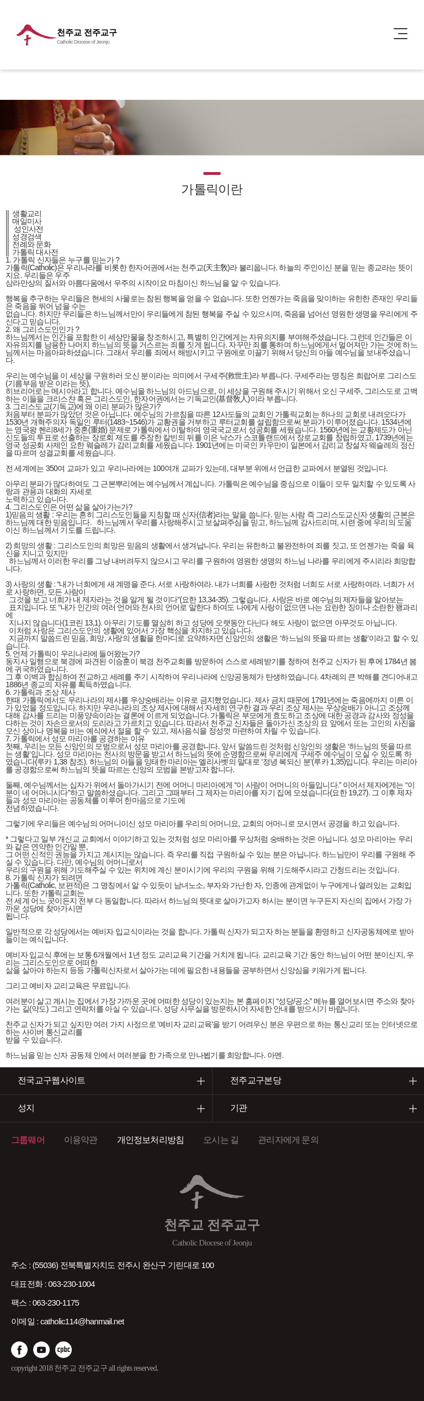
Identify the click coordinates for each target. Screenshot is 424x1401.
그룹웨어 (28, 1140)
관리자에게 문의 (288, 1140)
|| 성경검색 (23, 236)
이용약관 (81, 1140)
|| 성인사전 (25, 228)
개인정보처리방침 (150, 1140)
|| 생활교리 (23, 213)
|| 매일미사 (23, 221)
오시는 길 (221, 1140)
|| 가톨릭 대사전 (32, 252)
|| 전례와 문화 (28, 244)
